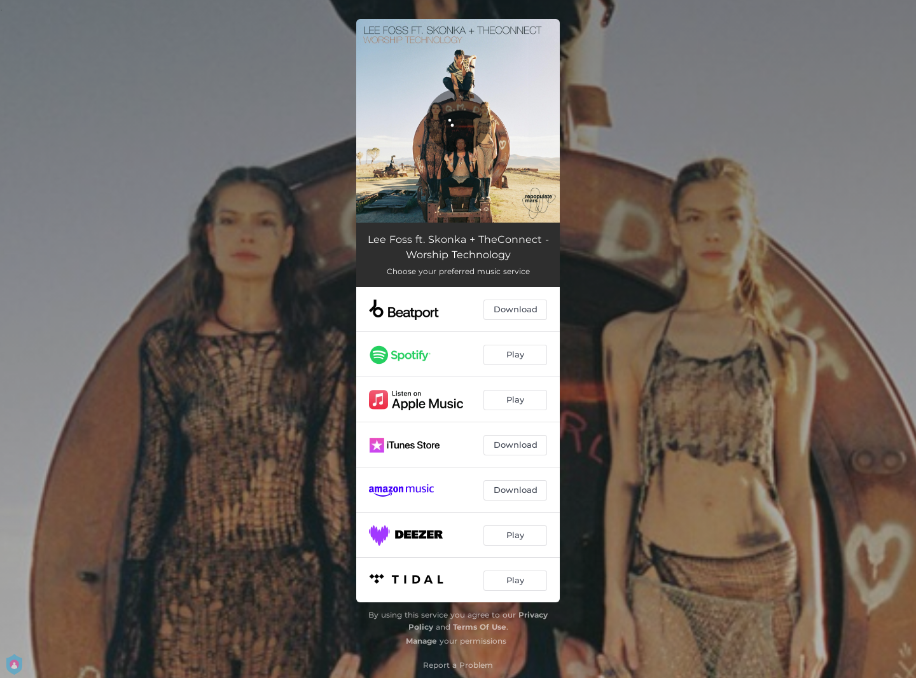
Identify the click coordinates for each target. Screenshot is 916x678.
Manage (421, 641)
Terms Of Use (479, 627)
